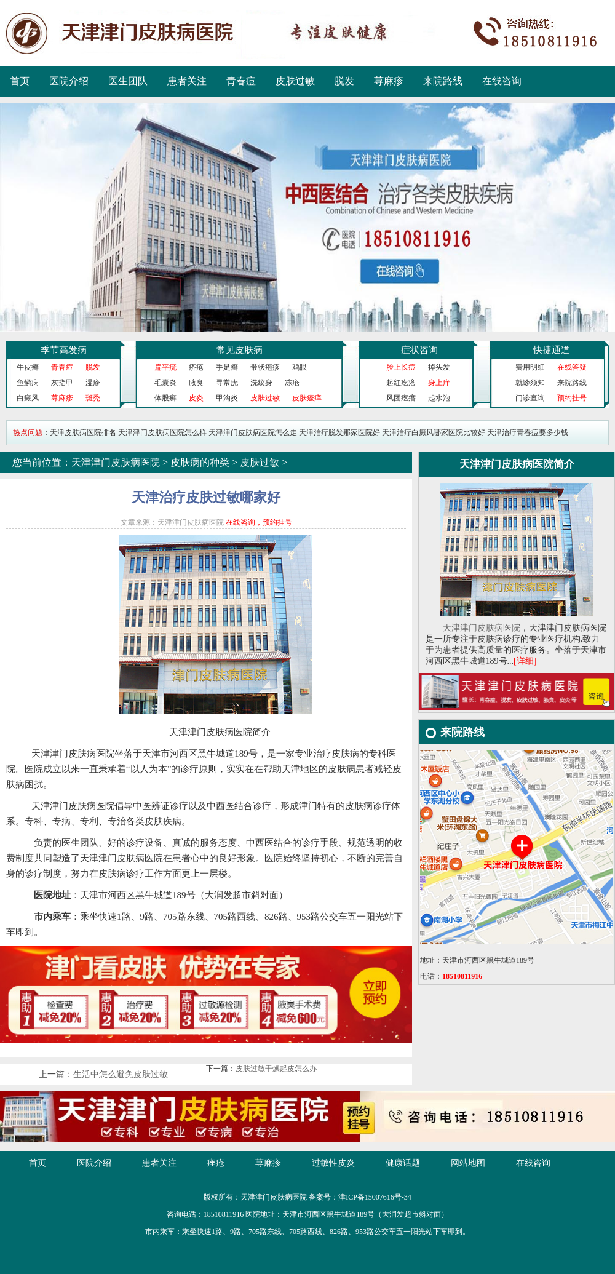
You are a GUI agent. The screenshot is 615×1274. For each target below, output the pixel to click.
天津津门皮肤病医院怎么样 (162, 432)
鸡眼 (299, 367)
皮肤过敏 (295, 81)
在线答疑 (572, 367)
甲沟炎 (227, 398)
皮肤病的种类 (199, 462)
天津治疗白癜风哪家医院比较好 (433, 432)
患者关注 (187, 81)
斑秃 (92, 398)
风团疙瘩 (401, 398)
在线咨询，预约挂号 (259, 522)
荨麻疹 (388, 81)
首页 (20, 81)
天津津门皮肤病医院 (115, 462)
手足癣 (227, 367)
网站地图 (468, 1163)
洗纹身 (261, 382)
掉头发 (439, 367)
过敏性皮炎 (333, 1163)
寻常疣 (227, 382)
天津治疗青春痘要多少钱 (527, 432)
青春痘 (241, 81)
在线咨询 (502, 81)
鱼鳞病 (28, 382)
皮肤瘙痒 (307, 398)
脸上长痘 (401, 367)
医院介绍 (69, 81)
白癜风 (28, 398)
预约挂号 (572, 398)
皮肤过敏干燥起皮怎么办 (276, 1068)
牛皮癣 (28, 367)
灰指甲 (62, 382)
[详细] (525, 661)
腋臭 (196, 382)
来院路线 (442, 81)
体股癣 (165, 398)
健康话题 (403, 1163)
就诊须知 (530, 382)
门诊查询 (530, 398)
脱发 (344, 81)
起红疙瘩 (401, 382)
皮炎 (196, 398)
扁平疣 (165, 367)
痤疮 (215, 1163)
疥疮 (196, 367)
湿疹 (92, 382)
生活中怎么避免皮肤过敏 (120, 1074)
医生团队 (128, 81)
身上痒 (439, 382)
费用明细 (530, 367)
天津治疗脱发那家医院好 (339, 432)
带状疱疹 (265, 367)
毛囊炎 (165, 382)
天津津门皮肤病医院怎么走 (252, 432)
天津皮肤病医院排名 (83, 432)
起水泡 (439, 398)
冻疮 (292, 382)
